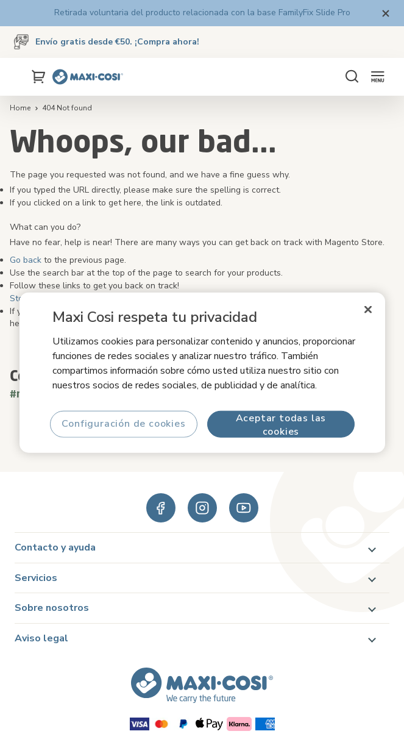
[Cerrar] (368, 309)
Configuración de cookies (123, 423)
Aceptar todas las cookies (280, 424)
